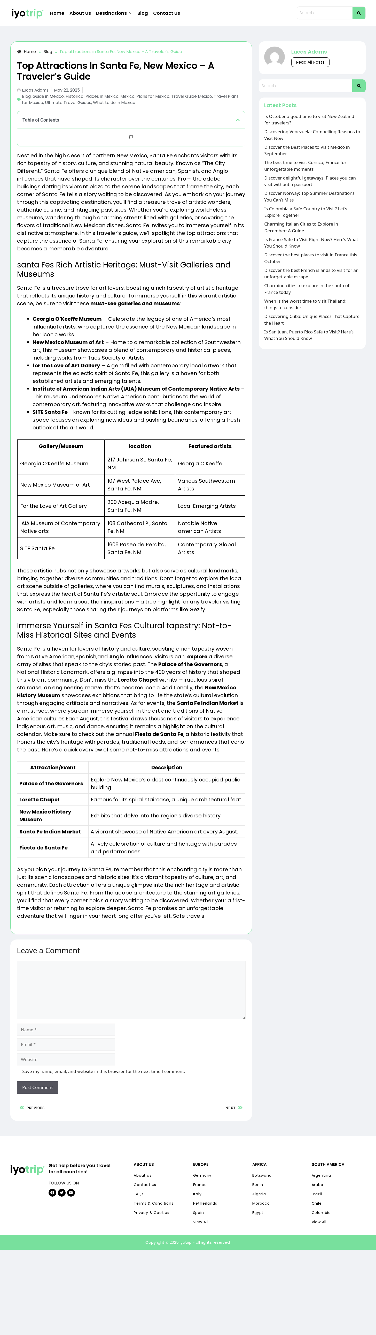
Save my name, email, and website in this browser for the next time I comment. (103, 1071)
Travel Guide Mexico (191, 96)
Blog (142, 13)
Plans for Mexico (152, 96)
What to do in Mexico (114, 103)
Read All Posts (310, 62)
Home (57, 13)
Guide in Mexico (48, 96)
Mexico (127, 96)
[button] (238, 120)
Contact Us (166, 13)
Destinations (114, 13)
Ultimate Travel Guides (68, 103)
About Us (80, 13)
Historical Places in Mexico (92, 96)
